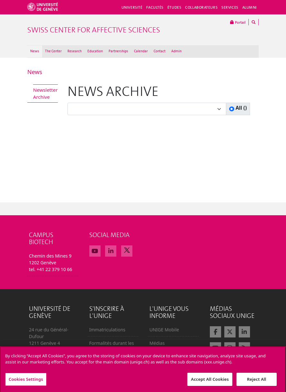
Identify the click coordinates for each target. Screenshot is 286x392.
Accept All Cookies (210, 383)
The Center (53, 51)
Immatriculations (107, 330)
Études (174, 7)
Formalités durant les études (111, 346)
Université (132, 7)
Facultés (155, 7)
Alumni (249, 7)
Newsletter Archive (45, 93)
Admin (176, 51)
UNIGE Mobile (164, 330)
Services (229, 7)
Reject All (256, 383)
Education (95, 51)
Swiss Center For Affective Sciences (93, 30)
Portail (238, 22)
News (34, 51)
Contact (159, 51)
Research (74, 51)
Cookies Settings (26, 383)
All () (240, 107)
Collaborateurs (201, 7)
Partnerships (118, 51)
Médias (157, 343)
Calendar (141, 51)
